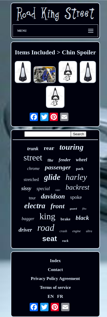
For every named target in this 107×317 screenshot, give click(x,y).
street (33, 157)
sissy (26, 188)
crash (63, 231)
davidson (53, 196)
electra (34, 205)
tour (32, 198)
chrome (33, 168)
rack (65, 241)
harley (76, 177)
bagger (28, 218)
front (58, 206)
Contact (55, 269)
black (82, 218)
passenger (58, 167)
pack (80, 169)
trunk (33, 148)
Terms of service (55, 287)
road (45, 228)
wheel (81, 159)
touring (72, 147)
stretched (31, 179)
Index (55, 260)
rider (57, 190)
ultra (89, 231)
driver (25, 230)
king (47, 216)
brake (66, 219)
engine (76, 231)
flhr (50, 160)
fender (65, 159)
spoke (76, 197)
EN (50, 296)
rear (49, 148)
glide (52, 177)
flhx (84, 208)
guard (73, 208)
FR (60, 296)
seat (49, 239)
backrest (77, 187)
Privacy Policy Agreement (55, 278)
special (43, 188)
